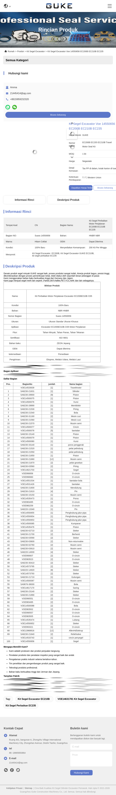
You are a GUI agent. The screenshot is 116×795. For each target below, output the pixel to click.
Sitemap (28, 788)
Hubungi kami (81, 772)
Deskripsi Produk (68, 199)
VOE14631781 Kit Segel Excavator (77, 699)
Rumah (11, 51)
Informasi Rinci (24, 199)
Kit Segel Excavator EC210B (34, 699)
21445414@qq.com (20, 93)
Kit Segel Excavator (36, 51)
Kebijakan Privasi (14, 788)
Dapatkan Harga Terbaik (82, 188)
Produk (20, 51)
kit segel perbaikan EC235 (21, 705)
